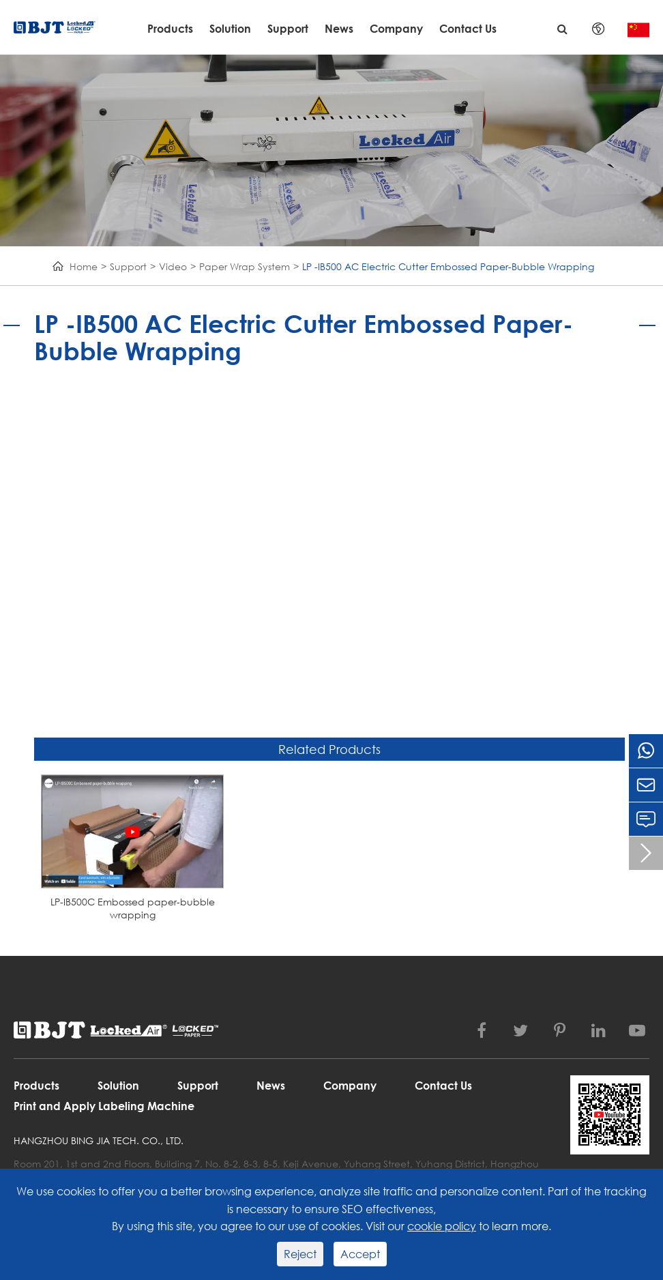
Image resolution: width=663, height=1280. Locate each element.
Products (170, 28)
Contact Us (468, 28)
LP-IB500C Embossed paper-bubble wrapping (132, 908)
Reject (300, 1254)
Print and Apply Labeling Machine (104, 1105)
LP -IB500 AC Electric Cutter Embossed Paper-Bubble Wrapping (448, 266)
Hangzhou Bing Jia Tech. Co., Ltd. (98, 1140)
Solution (230, 28)
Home (84, 266)
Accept (360, 1254)
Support (287, 28)
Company (396, 28)
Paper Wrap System (244, 266)
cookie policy (441, 1226)
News (339, 28)
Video (173, 266)
